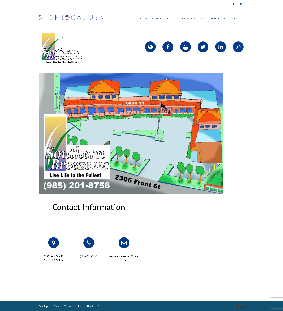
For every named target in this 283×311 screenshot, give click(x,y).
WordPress (97, 306)
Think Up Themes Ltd (65, 306)
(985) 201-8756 (88, 256)
